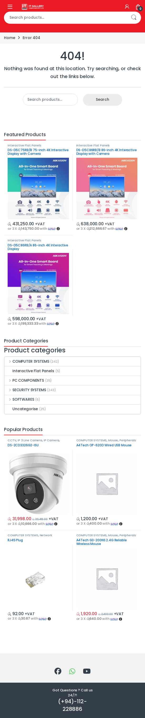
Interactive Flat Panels (24, 145)
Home (9, 37)
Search (133, 18)
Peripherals (127, 440)
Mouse (113, 440)
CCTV (12, 440)
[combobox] (65, 18)
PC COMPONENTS (24, 380)
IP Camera (51, 440)
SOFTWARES (19, 399)
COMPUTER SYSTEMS (26, 361)
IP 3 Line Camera (30, 440)
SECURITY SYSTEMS (25, 389)
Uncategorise (21, 408)
